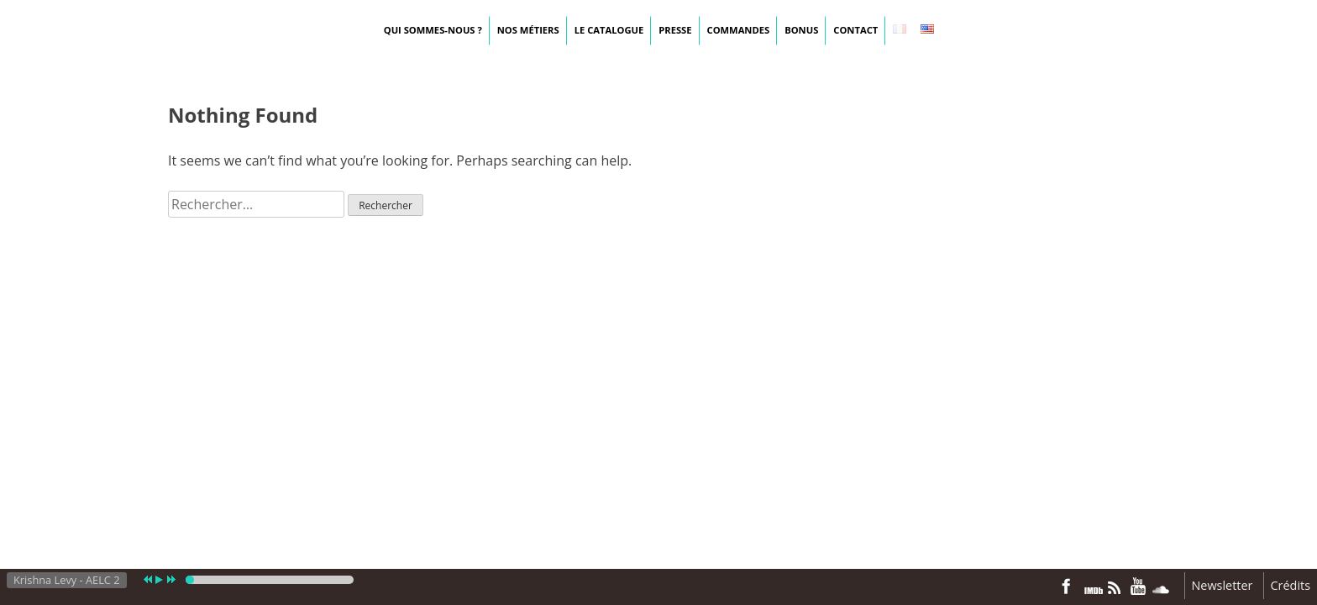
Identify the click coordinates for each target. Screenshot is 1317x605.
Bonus (801, 30)
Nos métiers (528, 30)
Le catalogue (609, 30)
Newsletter (1222, 585)
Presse (674, 30)
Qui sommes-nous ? (433, 30)
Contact (855, 30)
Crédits (1290, 585)
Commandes (738, 30)
